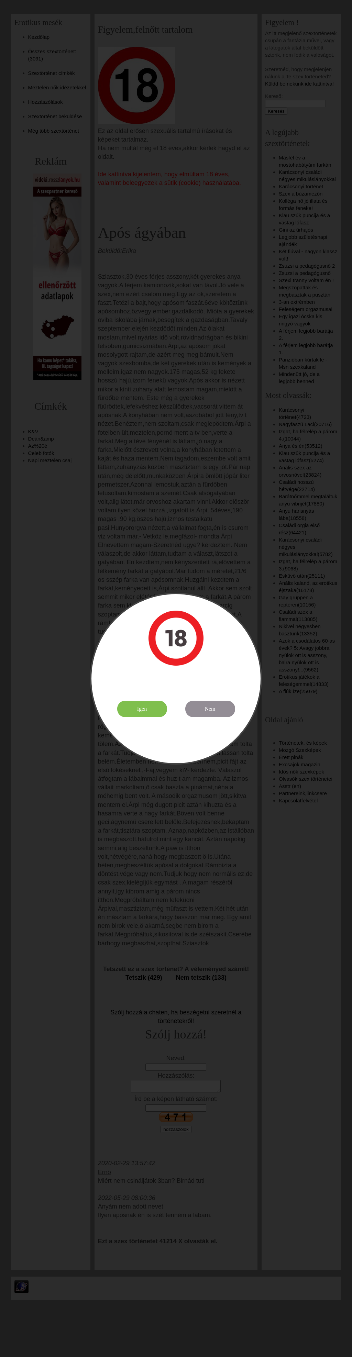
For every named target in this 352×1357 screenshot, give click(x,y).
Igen (142, 709)
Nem (210, 709)
